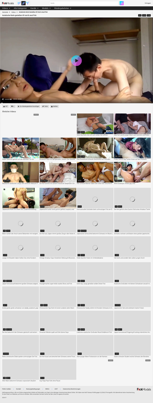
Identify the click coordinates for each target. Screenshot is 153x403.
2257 (56, 389)
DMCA (47, 389)
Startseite (5, 12)
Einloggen (148, 3)
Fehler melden (6, 389)
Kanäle (33, 8)
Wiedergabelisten (61, 8)
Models (45, 8)
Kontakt (18, 389)
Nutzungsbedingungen (33, 389)
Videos (5, 8)
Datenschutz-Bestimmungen (71, 389)
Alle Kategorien (20, 8)
